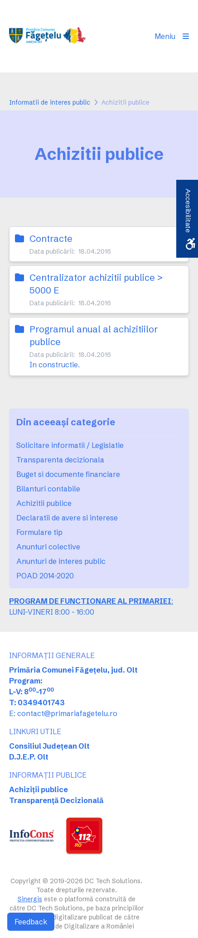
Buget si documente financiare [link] (68, 474)
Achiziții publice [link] (38, 789)
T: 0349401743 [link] (37, 702)
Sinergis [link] (30, 899)
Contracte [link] (50, 238)
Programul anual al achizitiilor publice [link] (93, 335)
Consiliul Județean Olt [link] (49, 745)
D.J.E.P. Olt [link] (28, 756)
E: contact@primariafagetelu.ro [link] (63, 713)
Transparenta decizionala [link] (60, 459)
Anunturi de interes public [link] (61, 561)
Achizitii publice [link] (44, 503)
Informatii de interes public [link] (49, 102)
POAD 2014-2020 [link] (45, 575)
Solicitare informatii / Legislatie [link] (70, 445)
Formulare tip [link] (39, 532)
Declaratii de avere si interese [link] (67, 517)
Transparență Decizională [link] (56, 800)
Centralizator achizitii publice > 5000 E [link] (96, 284)
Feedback (30, 921)
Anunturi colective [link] (48, 546)
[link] (48, 36)
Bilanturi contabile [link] (48, 488)
